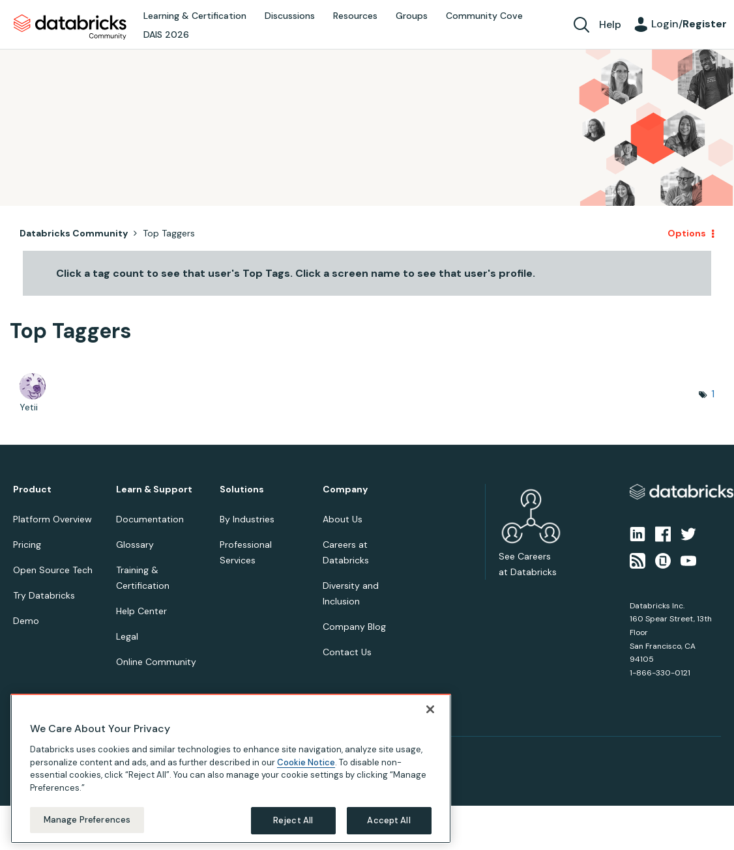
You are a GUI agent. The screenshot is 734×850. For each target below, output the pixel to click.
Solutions (242, 489)
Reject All (293, 820)
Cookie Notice (306, 762)
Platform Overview (52, 519)
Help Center (141, 611)
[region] (230, 768)
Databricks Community (70, 27)
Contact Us (347, 652)
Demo (26, 621)
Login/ (689, 24)
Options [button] (687, 233)
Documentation (150, 519)
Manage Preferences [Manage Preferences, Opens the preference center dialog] (87, 819)
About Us (342, 519)
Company (345, 489)
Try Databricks (44, 595)
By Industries (247, 519)
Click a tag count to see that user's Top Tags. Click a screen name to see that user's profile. (295, 273)
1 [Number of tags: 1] (712, 394)
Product (32, 489)
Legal (127, 636)
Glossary (135, 544)
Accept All (388, 820)
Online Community (156, 662)
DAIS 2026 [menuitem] (166, 34)
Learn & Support (154, 489)
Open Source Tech (53, 570)
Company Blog (354, 626)
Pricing (27, 544)
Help (610, 24)
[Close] (430, 709)
